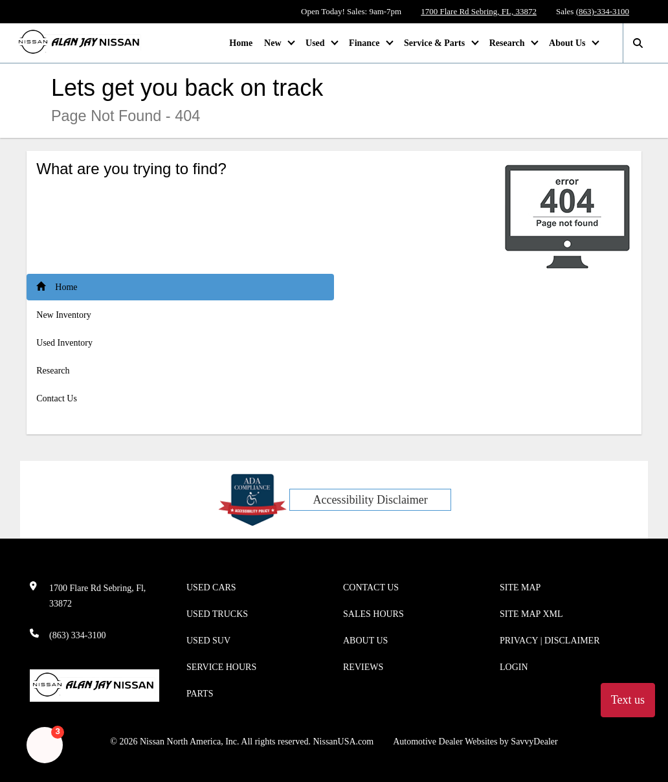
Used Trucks (217, 614)
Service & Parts (435, 43)
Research (508, 43)
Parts (199, 693)
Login (514, 667)
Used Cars (211, 587)
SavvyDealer (534, 741)
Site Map (520, 587)
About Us (568, 43)
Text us (628, 699)
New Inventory (63, 315)
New (274, 43)
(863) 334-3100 (77, 635)
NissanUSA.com (343, 741)
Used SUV (208, 640)
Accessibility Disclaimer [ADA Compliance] (370, 499)
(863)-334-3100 (602, 11)
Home (240, 43)
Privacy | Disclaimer (550, 640)
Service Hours (221, 667)
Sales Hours (373, 614)
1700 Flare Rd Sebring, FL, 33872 (479, 11)
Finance (365, 43)
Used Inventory (64, 343)
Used (316, 43)
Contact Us (56, 398)
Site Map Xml (531, 614)
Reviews (363, 667)
